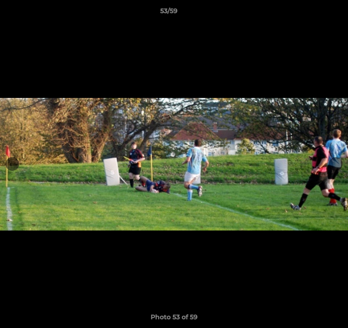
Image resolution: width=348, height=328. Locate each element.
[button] (315, 13)
